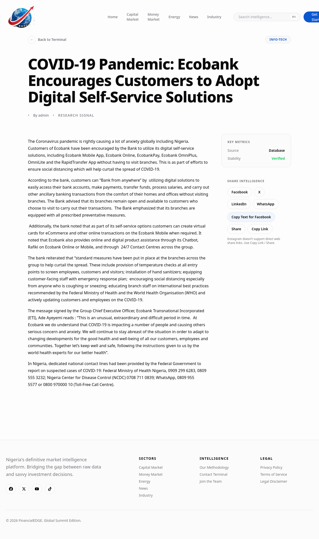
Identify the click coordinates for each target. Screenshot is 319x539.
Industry (214, 16)
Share (236, 229)
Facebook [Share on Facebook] (240, 192)
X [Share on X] (259, 192)
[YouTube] (37, 489)
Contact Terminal (214, 474)
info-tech (278, 39)
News (193, 16)
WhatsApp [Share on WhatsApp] (265, 204)
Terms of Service (273, 474)
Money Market (154, 17)
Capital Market (133, 17)
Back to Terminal (47, 40)
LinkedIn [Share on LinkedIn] (239, 204)
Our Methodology (214, 467)
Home (113, 16)
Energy (174, 16)
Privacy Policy (271, 467)
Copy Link (260, 229)
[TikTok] (50, 489)
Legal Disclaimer (273, 481)
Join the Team (211, 481)
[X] (24, 489)
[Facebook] (11, 489)
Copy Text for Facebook (251, 217)
